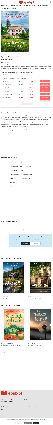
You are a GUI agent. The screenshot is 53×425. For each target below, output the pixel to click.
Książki (8, 6)
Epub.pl (3, 6)
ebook (17, 78)
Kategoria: (13, 162)
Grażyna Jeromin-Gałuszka (7, 343)
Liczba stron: (13, 170)
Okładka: (12, 182)
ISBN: (11, 178)
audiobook (23, 78)
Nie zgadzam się (18, 423)
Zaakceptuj (36, 423)
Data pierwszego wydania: (17, 166)
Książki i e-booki (4, 407)
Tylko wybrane (28, 423)
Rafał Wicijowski (31, 343)
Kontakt (2, 416)
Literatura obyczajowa (43, 6)
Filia (8, 62)
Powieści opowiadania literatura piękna (23, 6)
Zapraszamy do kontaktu (7, 401)
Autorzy (3, 410)
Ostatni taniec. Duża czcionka (35, 345)
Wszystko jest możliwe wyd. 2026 (10, 298)
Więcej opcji (43, 419)
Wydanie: (12, 186)
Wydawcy (3, 413)
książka (12, 78)
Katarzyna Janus (8, 59)
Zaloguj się (23, 243)
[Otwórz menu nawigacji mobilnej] (2, 2)
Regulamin (30, 410)
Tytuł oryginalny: (14, 174)
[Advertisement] (26, 144)
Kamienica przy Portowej (34, 298)
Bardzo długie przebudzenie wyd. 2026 (11, 345)
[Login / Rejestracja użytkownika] (50, 2)
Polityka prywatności (32, 407)
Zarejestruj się (37, 243)
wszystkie (6, 78)
